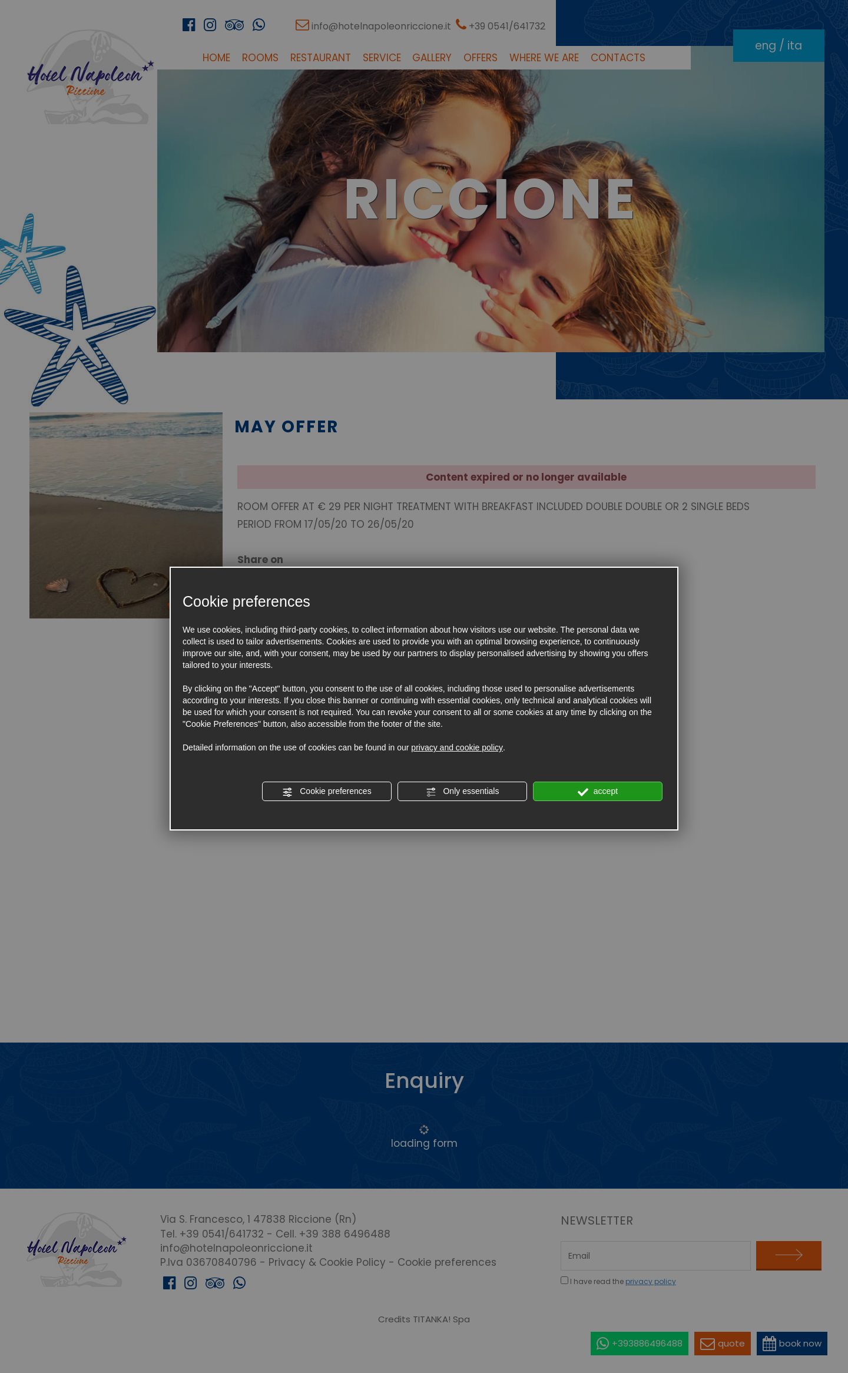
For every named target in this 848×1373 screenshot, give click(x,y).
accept (598, 791)
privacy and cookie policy (457, 747)
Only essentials (462, 791)
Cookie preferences (326, 791)
